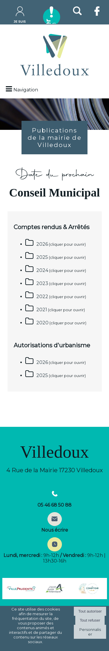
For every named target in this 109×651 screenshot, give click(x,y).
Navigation (25, 90)
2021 (41, 309)
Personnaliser (90, 631)
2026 (42, 244)
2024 (42, 270)
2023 (42, 283)
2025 (42, 257)
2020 (42, 323)
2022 (42, 296)
